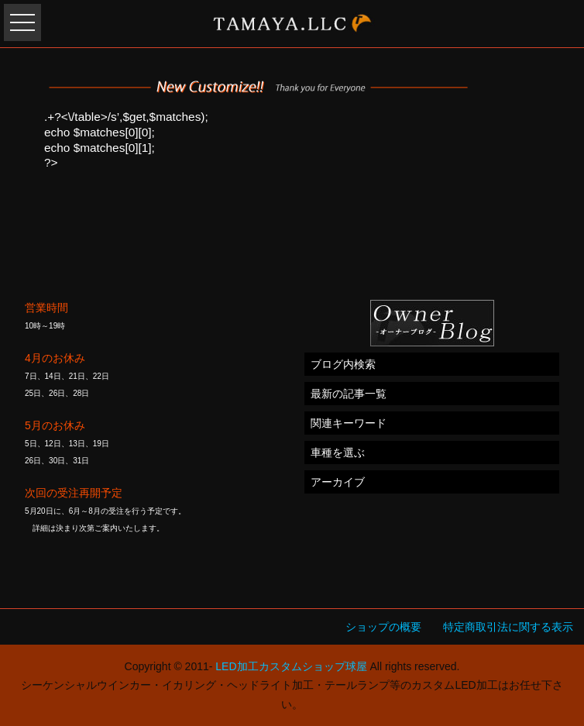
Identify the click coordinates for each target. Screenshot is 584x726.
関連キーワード (348, 423)
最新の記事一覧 (348, 393)
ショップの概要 (383, 627)
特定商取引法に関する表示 (508, 627)
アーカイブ (338, 482)
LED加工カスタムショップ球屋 (290, 666)
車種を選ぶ (338, 452)
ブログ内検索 (343, 364)
